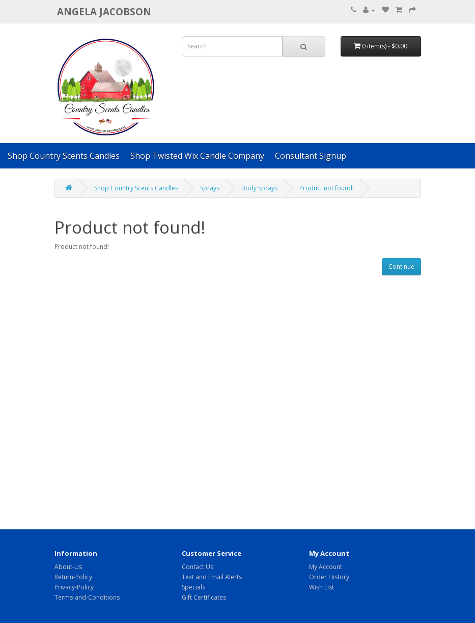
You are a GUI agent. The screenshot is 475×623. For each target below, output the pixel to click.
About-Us (68, 566)
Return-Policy (73, 577)
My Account (325, 566)
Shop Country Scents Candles (64, 155)
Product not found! (326, 188)
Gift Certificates (204, 597)
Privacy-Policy (74, 587)
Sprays (209, 188)
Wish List (321, 587)
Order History (329, 577)
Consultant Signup (310, 155)
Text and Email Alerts (212, 577)
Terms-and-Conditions (87, 597)
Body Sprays (259, 188)
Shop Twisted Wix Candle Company (197, 155)
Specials (193, 587)
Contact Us (197, 566)
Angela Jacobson (104, 11)
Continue (401, 266)
